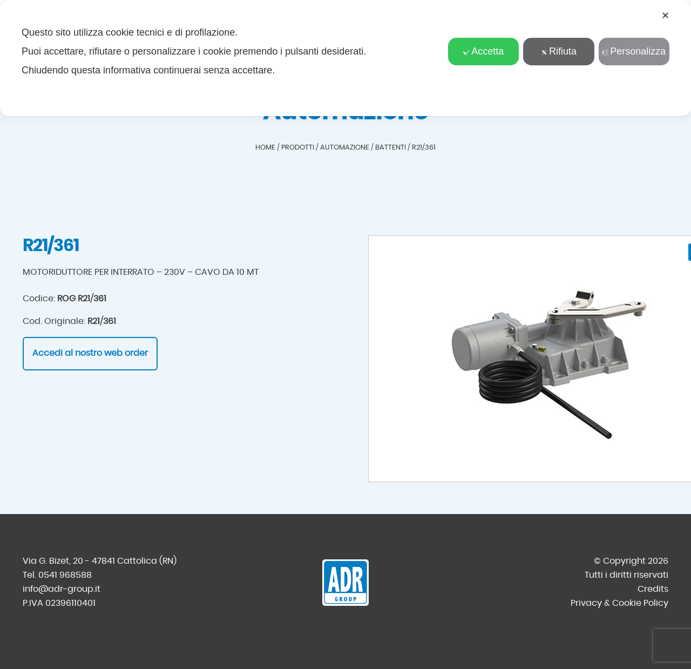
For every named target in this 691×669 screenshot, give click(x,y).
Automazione (344, 147)
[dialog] (345, 58)
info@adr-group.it (61, 589)
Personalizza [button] (634, 51)
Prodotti (297, 147)
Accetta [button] (483, 51)
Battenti (390, 147)
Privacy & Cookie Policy (619, 603)
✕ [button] (665, 15)
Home (265, 147)
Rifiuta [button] (559, 51)
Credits (653, 589)
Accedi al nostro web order (90, 353)
